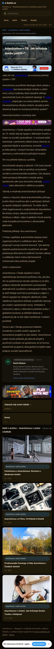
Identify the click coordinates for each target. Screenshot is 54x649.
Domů (6, 20)
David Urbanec (19, 363)
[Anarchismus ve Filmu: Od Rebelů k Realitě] (27, 504)
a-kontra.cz (10, 3)
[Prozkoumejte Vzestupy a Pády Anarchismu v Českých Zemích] (27, 550)
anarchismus (21, 75)
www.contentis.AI (42, 632)
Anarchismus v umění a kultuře (19, 30)
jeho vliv (46, 145)
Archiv (14, 20)
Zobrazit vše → (46, 429)
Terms (11, 635)
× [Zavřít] (49, 644)
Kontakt (33, 20)
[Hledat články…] (28, 13)
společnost (7, 89)
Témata (24, 20)
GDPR (4, 635)
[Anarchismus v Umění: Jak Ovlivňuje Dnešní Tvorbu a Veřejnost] (27, 598)
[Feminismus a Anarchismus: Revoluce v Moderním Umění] (27, 458)
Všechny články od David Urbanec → (25, 378)
